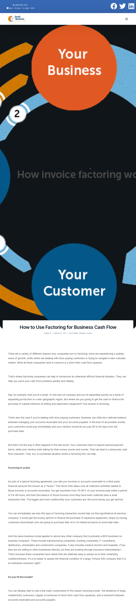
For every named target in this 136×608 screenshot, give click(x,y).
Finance (82, 333)
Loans (89, 333)
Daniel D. (48, 333)
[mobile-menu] (125, 19)
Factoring (73, 333)
